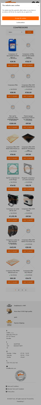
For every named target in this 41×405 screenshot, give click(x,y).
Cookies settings (20, 22)
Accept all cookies (20, 18)
